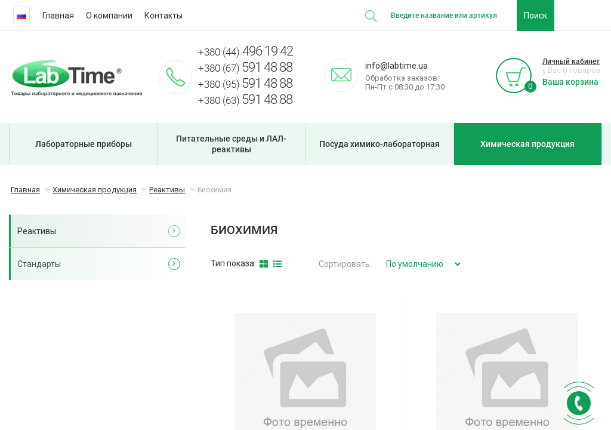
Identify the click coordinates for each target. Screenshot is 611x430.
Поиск (535, 15)
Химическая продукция (527, 144)
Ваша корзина (570, 82)
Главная (58, 15)
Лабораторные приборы (83, 144)
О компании (109, 15)
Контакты (163, 15)
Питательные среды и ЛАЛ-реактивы (231, 144)
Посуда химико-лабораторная (379, 144)
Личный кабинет (571, 61)
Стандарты (39, 264)
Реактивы (36, 231)
